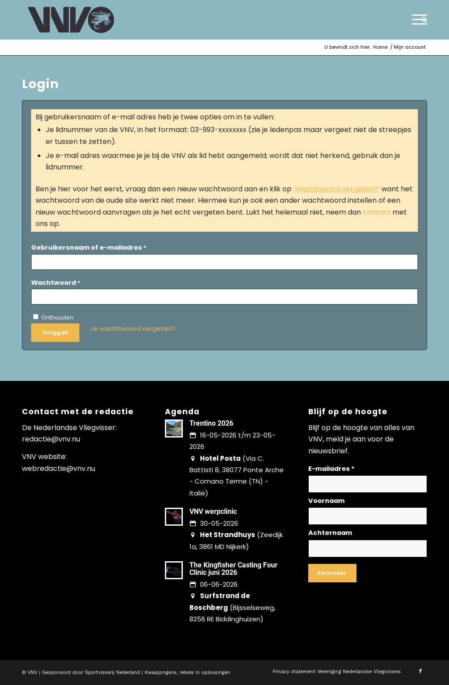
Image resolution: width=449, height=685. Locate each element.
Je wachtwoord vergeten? (132, 328)
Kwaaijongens (161, 672)
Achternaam (330, 532)
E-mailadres (331, 468)
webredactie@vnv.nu (58, 468)
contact (377, 212)
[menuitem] (421, 19)
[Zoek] (421, 19)
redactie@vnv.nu (51, 439)
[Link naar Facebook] (420, 671)
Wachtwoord (55, 282)
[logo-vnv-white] (71, 19)
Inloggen (55, 332)
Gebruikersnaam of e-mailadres (88, 247)
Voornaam (326, 500)
